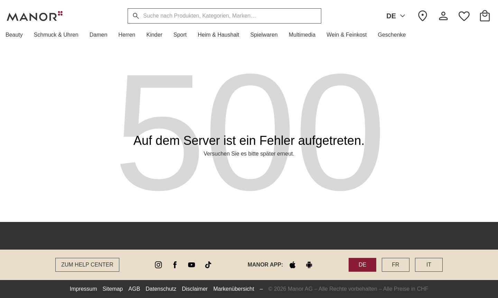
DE (397, 16)
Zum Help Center (87, 265)
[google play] (309, 265)
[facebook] (175, 265)
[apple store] (292, 265)
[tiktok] (208, 265)
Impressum (83, 289)
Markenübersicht (233, 289)
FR (395, 265)
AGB (134, 289)
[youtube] (192, 265)
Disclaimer (195, 289)
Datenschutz (161, 289)
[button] (17, 35)
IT (428, 265)
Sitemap (113, 289)
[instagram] (158, 265)
